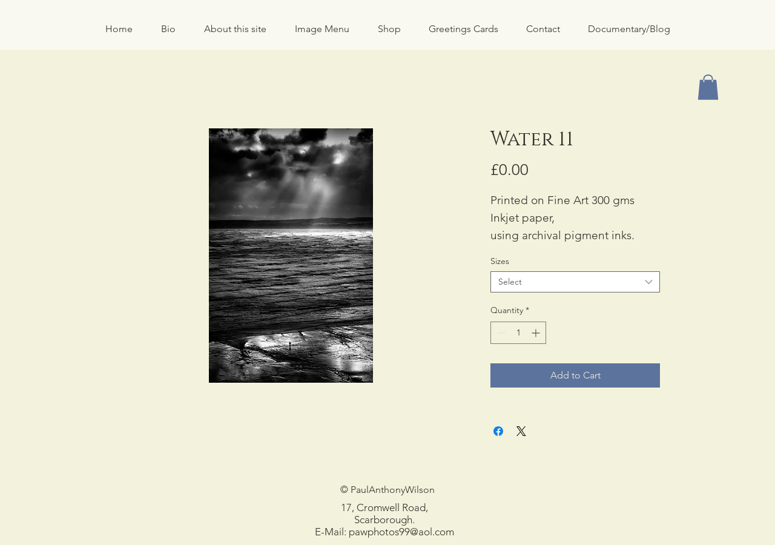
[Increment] (536, 332)
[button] (389, 29)
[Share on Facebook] (498, 431)
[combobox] (575, 281)
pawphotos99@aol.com (401, 532)
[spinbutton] (518, 332)
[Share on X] (521, 431)
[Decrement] (499, 332)
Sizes (499, 261)
